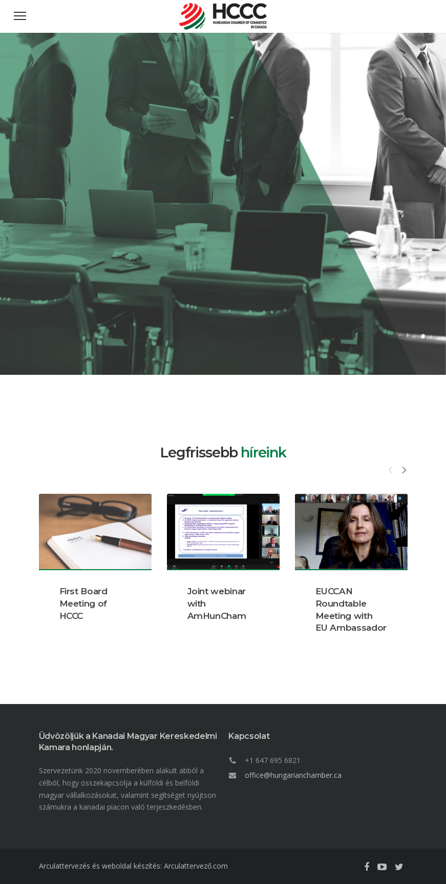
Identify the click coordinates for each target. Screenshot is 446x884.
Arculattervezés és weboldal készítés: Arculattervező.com (133, 866)
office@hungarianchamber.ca (293, 775)
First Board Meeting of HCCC (83, 603)
